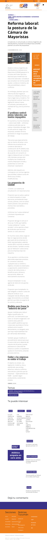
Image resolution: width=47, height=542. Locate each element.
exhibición (20, 518)
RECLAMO (10, 411)
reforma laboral (13, 395)
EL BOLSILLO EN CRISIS (22, 411)
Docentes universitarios (32, 456)
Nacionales (8, 524)
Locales (7, 519)
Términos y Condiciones (9, 535)
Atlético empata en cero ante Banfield (35, 106)
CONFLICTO (29, 411)
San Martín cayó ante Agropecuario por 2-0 (36, 98)
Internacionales (15, 524)
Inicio (6, 516)
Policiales (14, 516)
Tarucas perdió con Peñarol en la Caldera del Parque (33, 476)
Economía (7, 526)
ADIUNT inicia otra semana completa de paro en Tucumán (37, 77)
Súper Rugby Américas (31, 471)
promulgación (21, 525)
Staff (32, 519)
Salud (13, 526)
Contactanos (34, 516)
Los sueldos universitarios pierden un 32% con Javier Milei (21, 420)
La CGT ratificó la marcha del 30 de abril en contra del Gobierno (11, 420)
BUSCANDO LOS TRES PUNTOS (15, 447)
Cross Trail (19, 522)
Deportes (14, 519)
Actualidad (7, 521)
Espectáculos (15, 521)
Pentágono (20, 530)
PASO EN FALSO (30, 441)
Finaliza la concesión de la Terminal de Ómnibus (33, 491)
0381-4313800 (16, 539)
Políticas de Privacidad (19, 535)
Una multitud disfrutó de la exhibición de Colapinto (36, 127)
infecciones (21, 527)
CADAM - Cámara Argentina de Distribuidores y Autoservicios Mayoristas (21, 391)
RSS (32, 528)
